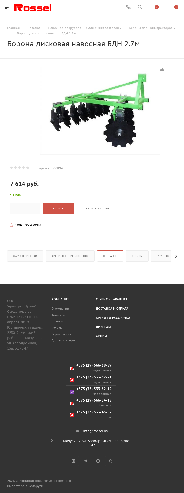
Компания (60, 299)
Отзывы (137, 256)
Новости (58, 321)
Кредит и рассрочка (113, 318)
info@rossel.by (95, 431)
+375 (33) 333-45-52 (91, 414)
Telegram (86, 461)
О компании (60, 308)
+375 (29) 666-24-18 (91, 402)
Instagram (74, 461)
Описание (110, 256)
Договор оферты (64, 340)
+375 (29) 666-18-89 (91, 367)
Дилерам (103, 327)
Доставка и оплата (112, 308)
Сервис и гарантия (111, 299)
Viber (110, 461)
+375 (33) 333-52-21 (91, 379)
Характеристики (25, 256)
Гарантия (163, 256)
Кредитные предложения (70, 256)
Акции (101, 336)
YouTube (98, 461)
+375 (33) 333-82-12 (91, 391)
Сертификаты (61, 334)
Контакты (58, 315)
